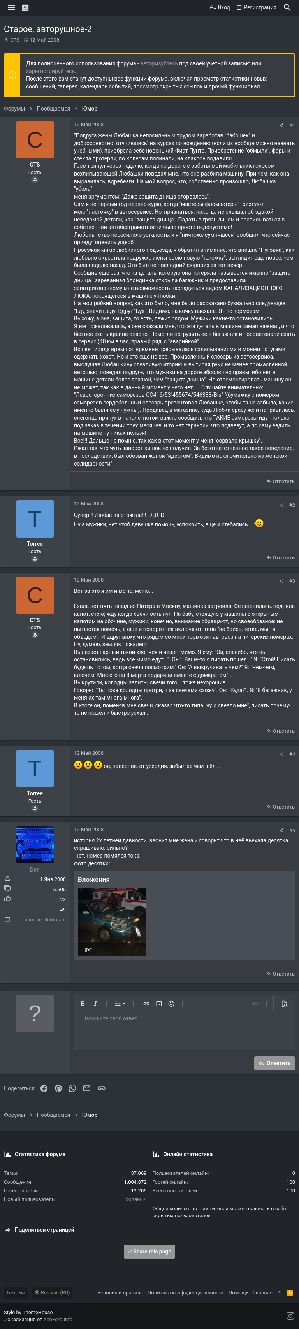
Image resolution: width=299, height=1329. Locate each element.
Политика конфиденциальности (186, 1293)
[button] (12, 8)
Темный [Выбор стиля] (15, 1293)
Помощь (239, 1293)
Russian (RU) (52, 1293)
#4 (292, 754)
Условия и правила (120, 1293)
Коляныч (136, 1199)
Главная (263, 1293)
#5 (292, 830)
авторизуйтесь (159, 63)
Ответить (284, 481)
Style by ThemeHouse (28, 1312)
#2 (292, 505)
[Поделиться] (281, 125)
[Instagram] (290, 1316)
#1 (292, 125)
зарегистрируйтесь (50, 71)
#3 (292, 581)
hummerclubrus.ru (45, 920)
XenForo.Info (58, 1319)
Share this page (149, 1251)
